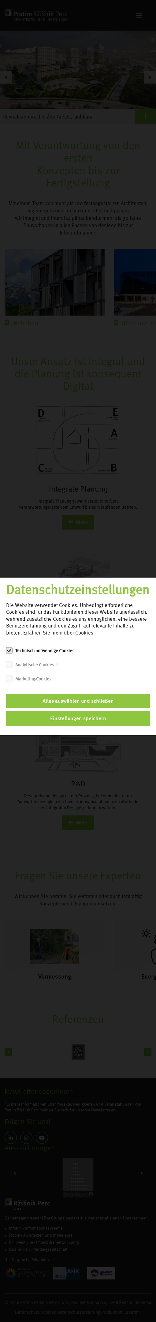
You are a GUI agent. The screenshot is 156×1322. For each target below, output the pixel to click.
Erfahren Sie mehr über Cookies (58, 633)
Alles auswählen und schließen (78, 701)
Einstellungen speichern (78, 718)
